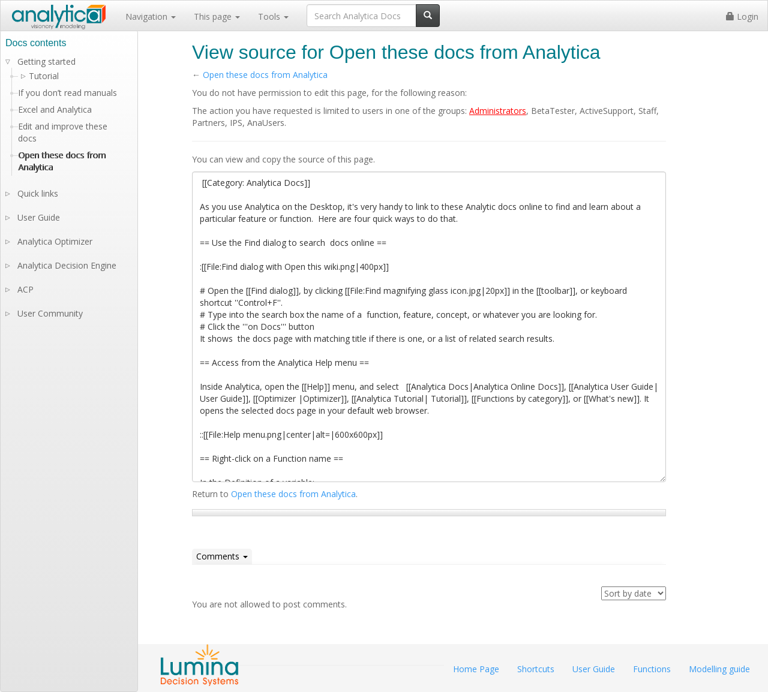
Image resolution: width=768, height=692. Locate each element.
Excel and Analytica (55, 109)
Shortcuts (535, 669)
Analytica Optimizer (54, 241)
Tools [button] (273, 16)
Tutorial (44, 76)
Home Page (476, 669)
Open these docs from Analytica (265, 74)
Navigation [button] (150, 16)
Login (742, 16)
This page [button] (217, 16)
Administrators (497, 110)
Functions (652, 669)
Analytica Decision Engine (66, 265)
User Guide (38, 217)
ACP (25, 289)
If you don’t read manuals (67, 92)
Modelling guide (719, 669)
